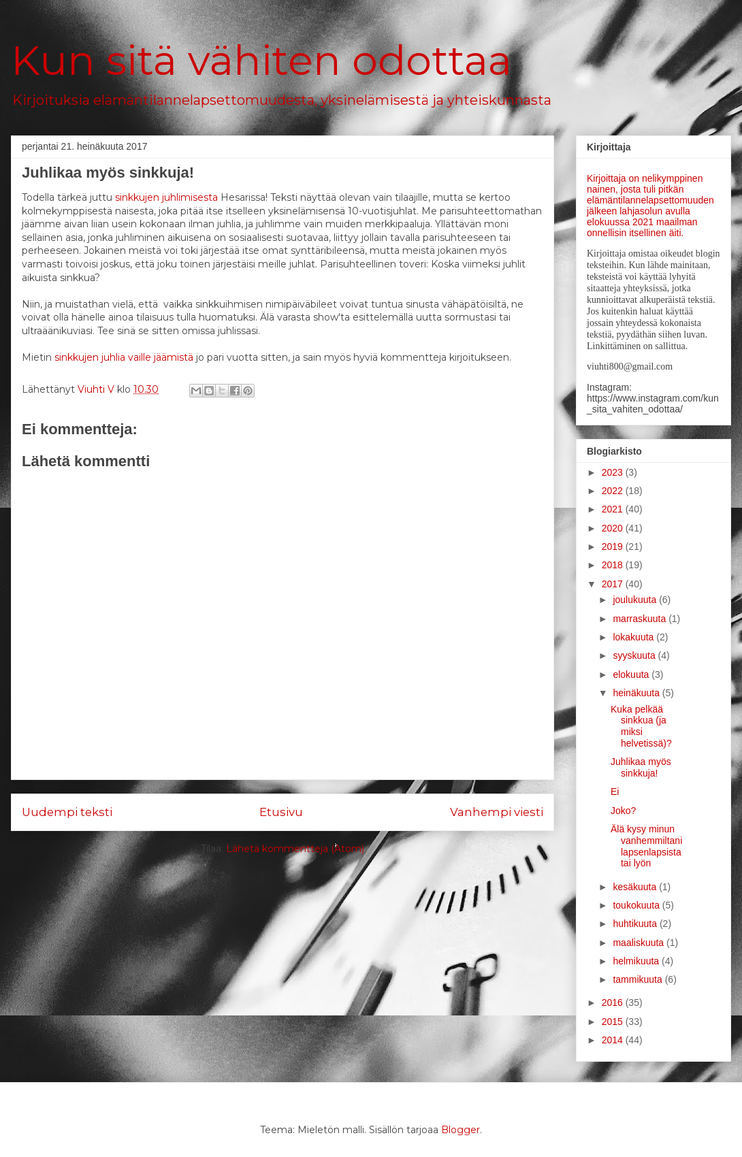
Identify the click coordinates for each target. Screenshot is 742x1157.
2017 (614, 583)
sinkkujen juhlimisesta (166, 197)
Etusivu (281, 812)
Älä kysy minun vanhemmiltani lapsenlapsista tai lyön (646, 846)
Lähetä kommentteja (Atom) (295, 849)
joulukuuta (636, 599)
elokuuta (632, 674)
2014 (614, 1039)
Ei (615, 791)
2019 (614, 546)
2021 (614, 509)
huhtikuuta (636, 923)
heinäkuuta (637, 692)
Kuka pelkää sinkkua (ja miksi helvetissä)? (641, 726)
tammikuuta (638, 979)
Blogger (460, 1130)
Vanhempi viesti (496, 812)
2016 (614, 1002)
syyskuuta (635, 655)
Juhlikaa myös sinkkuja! (641, 767)
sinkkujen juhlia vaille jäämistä (123, 357)
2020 (614, 528)
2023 (614, 472)
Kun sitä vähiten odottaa (261, 60)
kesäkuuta (636, 886)
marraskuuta (640, 618)
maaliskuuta (639, 942)
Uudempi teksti (67, 812)
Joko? (623, 810)
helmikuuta (637, 961)
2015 (614, 1021)
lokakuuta (634, 637)
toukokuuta (637, 905)
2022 (614, 490)
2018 (614, 564)
